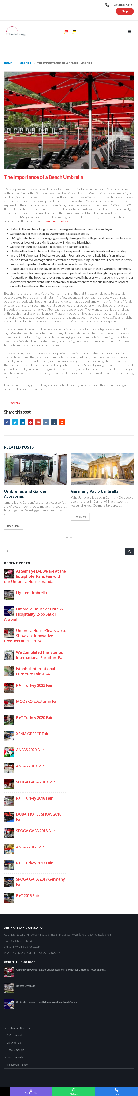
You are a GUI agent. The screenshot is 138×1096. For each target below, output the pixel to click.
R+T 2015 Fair (27, 895)
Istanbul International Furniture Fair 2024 (35, 671)
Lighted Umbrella (31, 592)
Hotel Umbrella (15, 1049)
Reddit (62, 422)
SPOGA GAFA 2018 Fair (35, 830)
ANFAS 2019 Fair (30, 766)
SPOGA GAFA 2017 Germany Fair (40, 881)
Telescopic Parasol (17, 1064)
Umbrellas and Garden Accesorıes (25, 494)
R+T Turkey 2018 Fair (34, 798)
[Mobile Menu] (131, 31)
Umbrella (14, 403)
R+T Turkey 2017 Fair (34, 863)
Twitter (15, 422)
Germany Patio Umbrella (95, 491)
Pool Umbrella (15, 1057)
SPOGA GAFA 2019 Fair (35, 782)
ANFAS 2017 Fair (30, 847)
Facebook (7, 422)
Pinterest (30, 422)
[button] (67, 537)
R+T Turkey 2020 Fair (34, 717)
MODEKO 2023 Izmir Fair (37, 701)
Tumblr (54, 422)
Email (38, 422)
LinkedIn (22, 422)
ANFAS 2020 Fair (30, 749)
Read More (13, 525)
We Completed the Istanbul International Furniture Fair (40, 655)
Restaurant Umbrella (19, 1028)
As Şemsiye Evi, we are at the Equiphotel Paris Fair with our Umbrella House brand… (35, 576)
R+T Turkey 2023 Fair (34, 685)
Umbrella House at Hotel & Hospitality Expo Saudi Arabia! (33, 614)
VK (46, 422)
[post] (9, 573)
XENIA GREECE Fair (32, 733)
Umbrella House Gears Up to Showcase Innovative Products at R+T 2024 (35, 636)
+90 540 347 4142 (21, 940)
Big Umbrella (14, 1042)
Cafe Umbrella (15, 1035)
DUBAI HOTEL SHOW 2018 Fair (38, 817)
